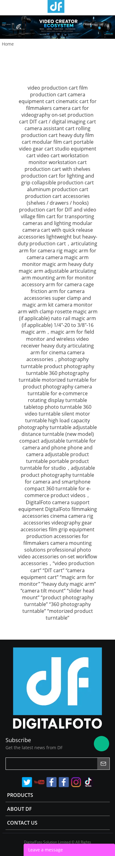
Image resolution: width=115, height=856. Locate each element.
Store (108, 7)
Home (8, 44)
